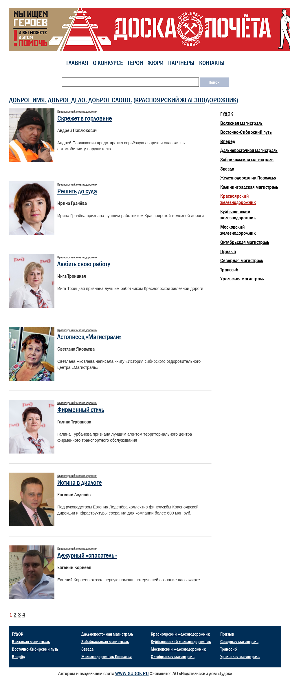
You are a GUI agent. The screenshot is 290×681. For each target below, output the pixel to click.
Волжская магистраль (241, 123)
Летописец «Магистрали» (89, 336)
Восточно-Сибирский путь (246, 132)
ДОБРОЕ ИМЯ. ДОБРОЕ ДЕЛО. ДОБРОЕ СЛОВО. (70, 100)
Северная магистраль (241, 260)
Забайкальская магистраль (247, 159)
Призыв (228, 251)
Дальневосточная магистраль (249, 150)
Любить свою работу (83, 264)
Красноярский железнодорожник (185, 100)
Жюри (156, 62)
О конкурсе (108, 62)
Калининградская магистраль (249, 187)
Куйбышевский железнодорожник (238, 215)
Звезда (227, 169)
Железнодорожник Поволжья (248, 178)
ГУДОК (226, 114)
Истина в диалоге (79, 482)
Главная (77, 62)
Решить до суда (77, 191)
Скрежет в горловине (84, 118)
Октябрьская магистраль (244, 242)
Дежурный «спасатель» (87, 555)
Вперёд (227, 141)
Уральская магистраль (242, 279)
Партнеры (181, 62)
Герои (135, 62)
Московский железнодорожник (238, 230)
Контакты (212, 62)
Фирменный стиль (80, 409)
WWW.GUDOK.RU (132, 673)
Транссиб (229, 270)
